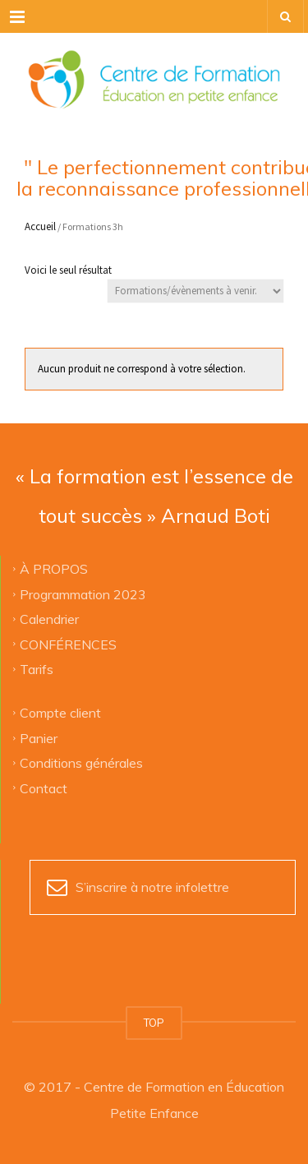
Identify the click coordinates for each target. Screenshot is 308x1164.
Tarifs (36, 668)
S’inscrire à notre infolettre (152, 887)
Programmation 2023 (83, 593)
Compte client (60, 712)
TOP (154, 1022)
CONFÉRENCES (68, 643)
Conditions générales (81, 763)
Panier (38, 737)
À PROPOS (54, 569)
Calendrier (49, 619)
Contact (43, 787)
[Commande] (195, 291)
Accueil (40, 226)
